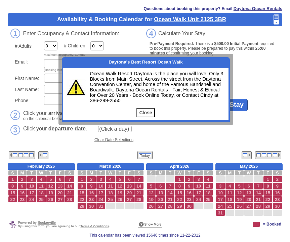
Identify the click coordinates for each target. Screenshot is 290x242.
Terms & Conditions (95, 226)
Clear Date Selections (113, 139)
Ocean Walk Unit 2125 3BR (190, 19)
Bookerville (47, 223)
